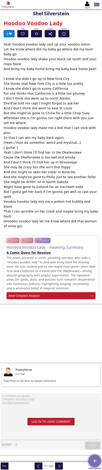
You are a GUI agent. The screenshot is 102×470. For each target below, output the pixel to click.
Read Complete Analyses (24, 296)
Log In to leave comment (50, 422)
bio (4, 465)
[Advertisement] (51, 333)
